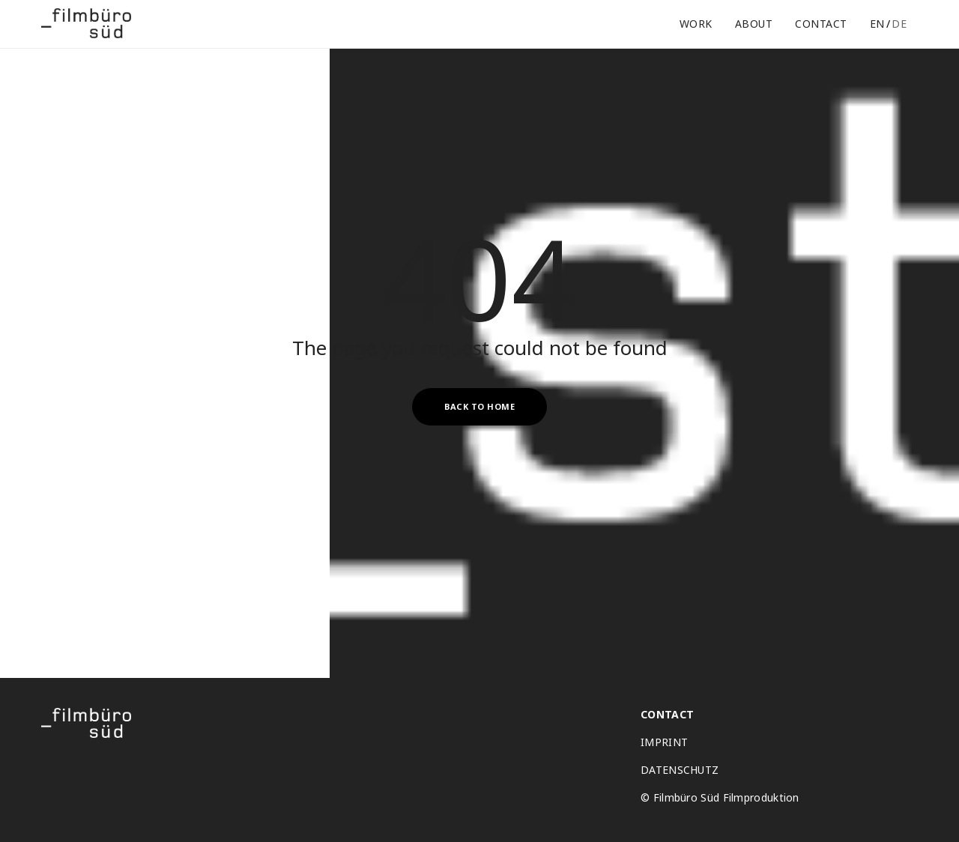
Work (696, 23)
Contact (821, 23)
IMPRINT (664, 742)
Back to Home (479, 406)
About (754, 23)
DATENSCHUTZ (680, 770)
